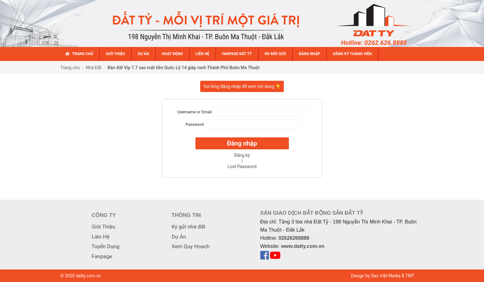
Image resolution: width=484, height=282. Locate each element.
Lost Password (242, 166)
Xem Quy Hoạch (191, 246)
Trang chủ (70, 67)
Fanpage (102, 256)
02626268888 (293, 238)
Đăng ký (242, 155)
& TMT (408, 275)
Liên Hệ (101, 236)
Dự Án (179, 236)
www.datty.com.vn (303, 246)
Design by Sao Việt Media (376, 275)
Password (194, 124)
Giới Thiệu (103, 226)
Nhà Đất (93, 67)
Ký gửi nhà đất (189, 226)
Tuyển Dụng (106, 246)
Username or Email (194, 112)
